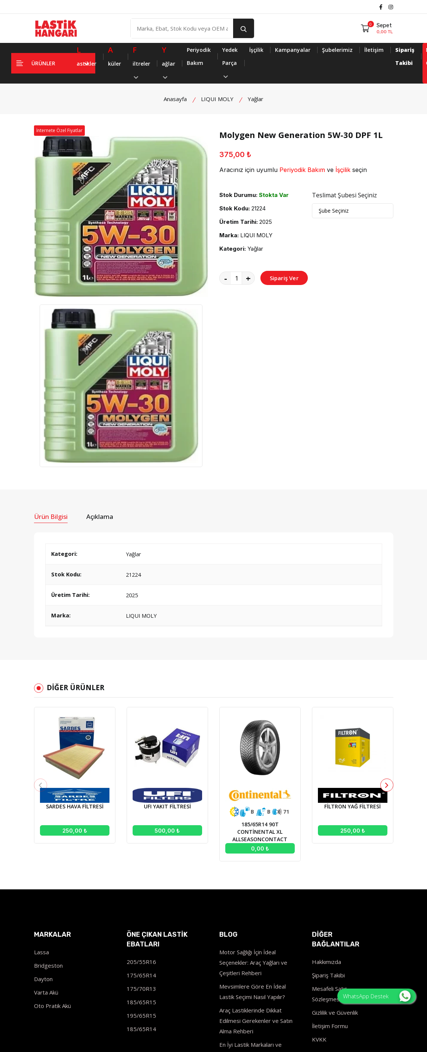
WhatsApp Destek (377, 996)
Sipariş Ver (284, 278)
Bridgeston (48, 829)
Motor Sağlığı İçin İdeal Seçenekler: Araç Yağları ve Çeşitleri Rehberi (253, 826)
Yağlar (255, 99)
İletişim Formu (330, 889)
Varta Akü (46, 856)
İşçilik (256, 49)
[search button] (243, 28)
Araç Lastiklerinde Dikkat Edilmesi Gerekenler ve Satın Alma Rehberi (256, 884)
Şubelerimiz (337, 49)
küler (114, 55)
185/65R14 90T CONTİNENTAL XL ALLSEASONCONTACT (259, 696)
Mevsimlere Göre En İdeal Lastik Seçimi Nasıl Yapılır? (252, 855)
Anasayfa (175, 99)
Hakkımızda (326, 825)
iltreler (141, 61)
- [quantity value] (225, 278)
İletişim (374, 49)
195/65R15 (141, 879)
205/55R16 (141, 825)
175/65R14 (141, 839)
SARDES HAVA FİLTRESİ (74, 670)
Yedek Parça (230, 62)
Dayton (43, 842)
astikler (86, 55)
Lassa (41, 816)
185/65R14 (141, 892)
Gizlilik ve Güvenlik (335, 876)
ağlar (168, 61)
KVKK (319, 903)
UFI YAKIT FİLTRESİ (167, 670)
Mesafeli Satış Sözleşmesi (329, 858)
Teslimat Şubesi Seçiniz (344, 195)
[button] (386, 648)
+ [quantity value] (248, 278)
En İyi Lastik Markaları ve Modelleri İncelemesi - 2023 (255, 914)
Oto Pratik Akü (52, 869)
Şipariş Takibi (328, 839)
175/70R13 (141, 852)
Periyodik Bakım (199, 56)
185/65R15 (141, 866)
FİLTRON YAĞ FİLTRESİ (352, 670)
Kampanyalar (292, 49)
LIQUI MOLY (217, 99)
